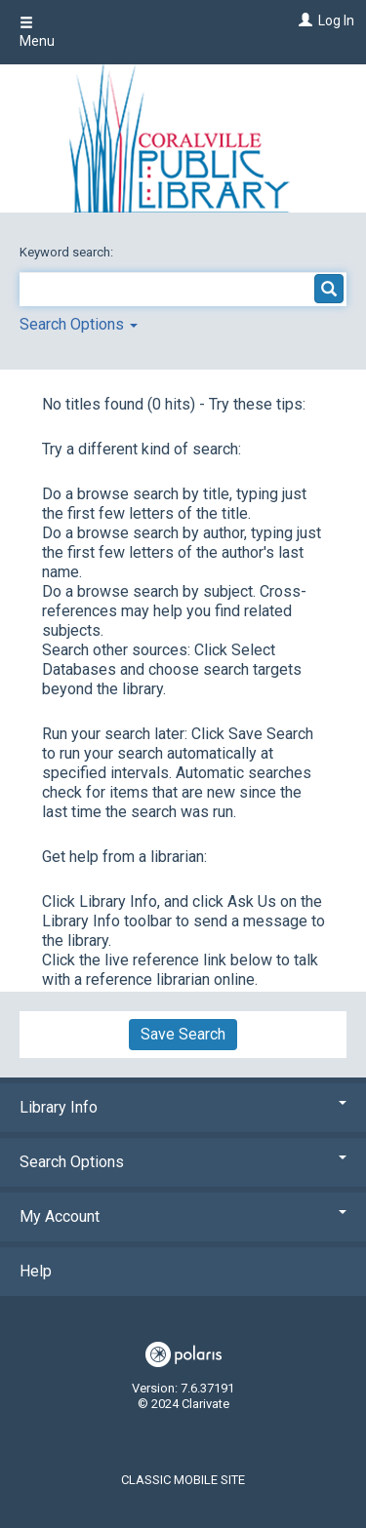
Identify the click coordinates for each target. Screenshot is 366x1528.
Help (36, 1271)
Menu (37, 32)
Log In (336, 20)
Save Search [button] (183, 1034)
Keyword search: (68, 252)
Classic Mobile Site (183, 1479)
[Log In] (303, 20)
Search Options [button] (79, 324)
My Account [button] (183, 1216)
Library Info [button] (183, 1107)
